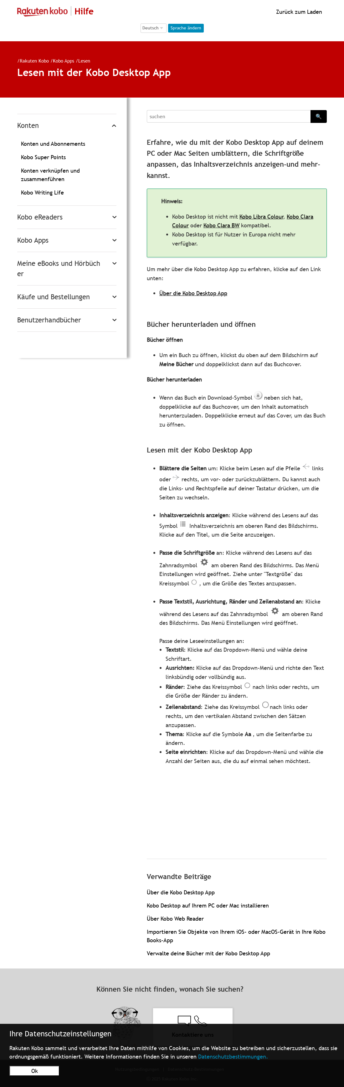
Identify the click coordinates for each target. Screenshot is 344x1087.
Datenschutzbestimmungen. (233, 1056)
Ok (34, 1070)
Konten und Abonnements (53, 143)
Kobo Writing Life (42, 192)
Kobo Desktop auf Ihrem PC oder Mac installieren (208, 905)
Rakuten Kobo (34, 61)
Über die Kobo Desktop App (193, 293)
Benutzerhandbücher (49, 320)
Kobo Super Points (43, 157)
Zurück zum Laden (298, 11)
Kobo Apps (63, 61)
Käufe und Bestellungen (53, 297)
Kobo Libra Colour (261, 216)
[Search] (229, 116)
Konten (28, 125)
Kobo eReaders (40, 217)
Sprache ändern (186, 28)
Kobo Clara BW (221, 225)
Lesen (84, 61)
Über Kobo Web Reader (175, 918)
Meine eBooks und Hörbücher (58, 268)
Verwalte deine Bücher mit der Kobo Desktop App (208, 953)
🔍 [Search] (319, 116)
